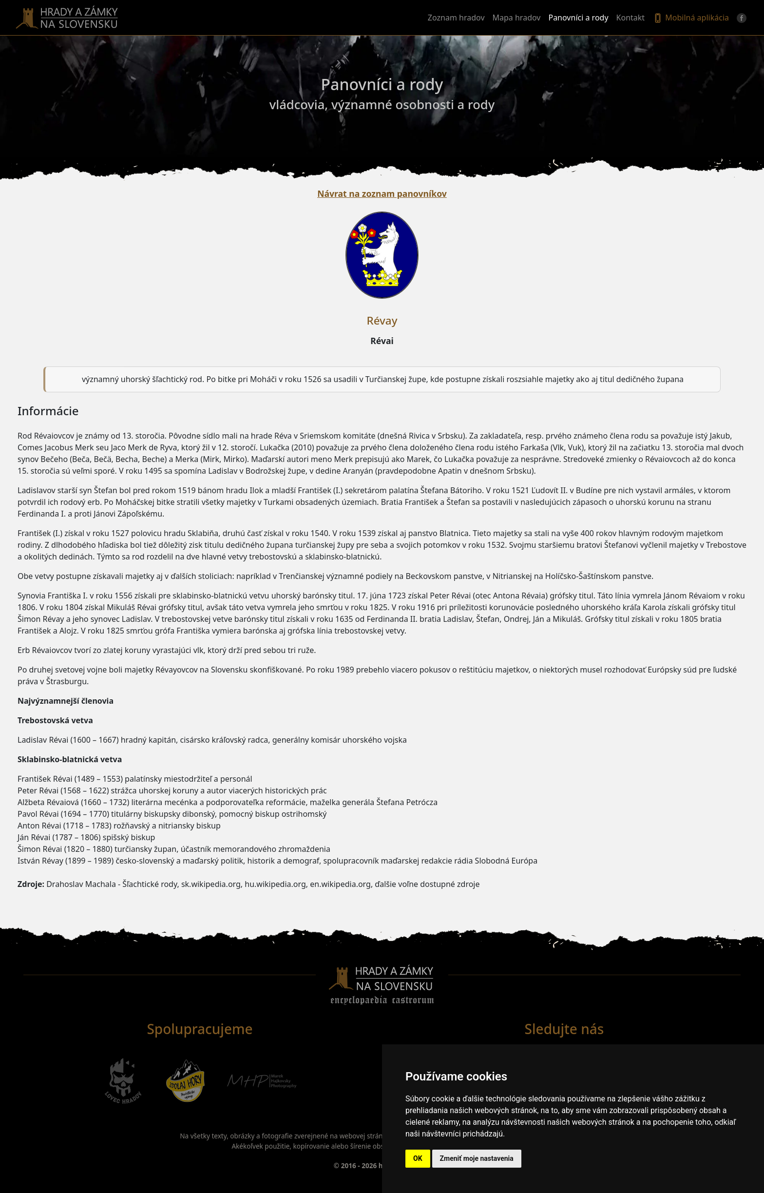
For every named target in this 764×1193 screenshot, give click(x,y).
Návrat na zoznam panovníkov (382, 193)
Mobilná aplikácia (690, 18)
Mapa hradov (517, 17)
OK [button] (417, 1158)
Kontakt (630, 17)
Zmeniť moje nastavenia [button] (477, 1158)
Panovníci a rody (578, 17)
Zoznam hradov (456, 17)
